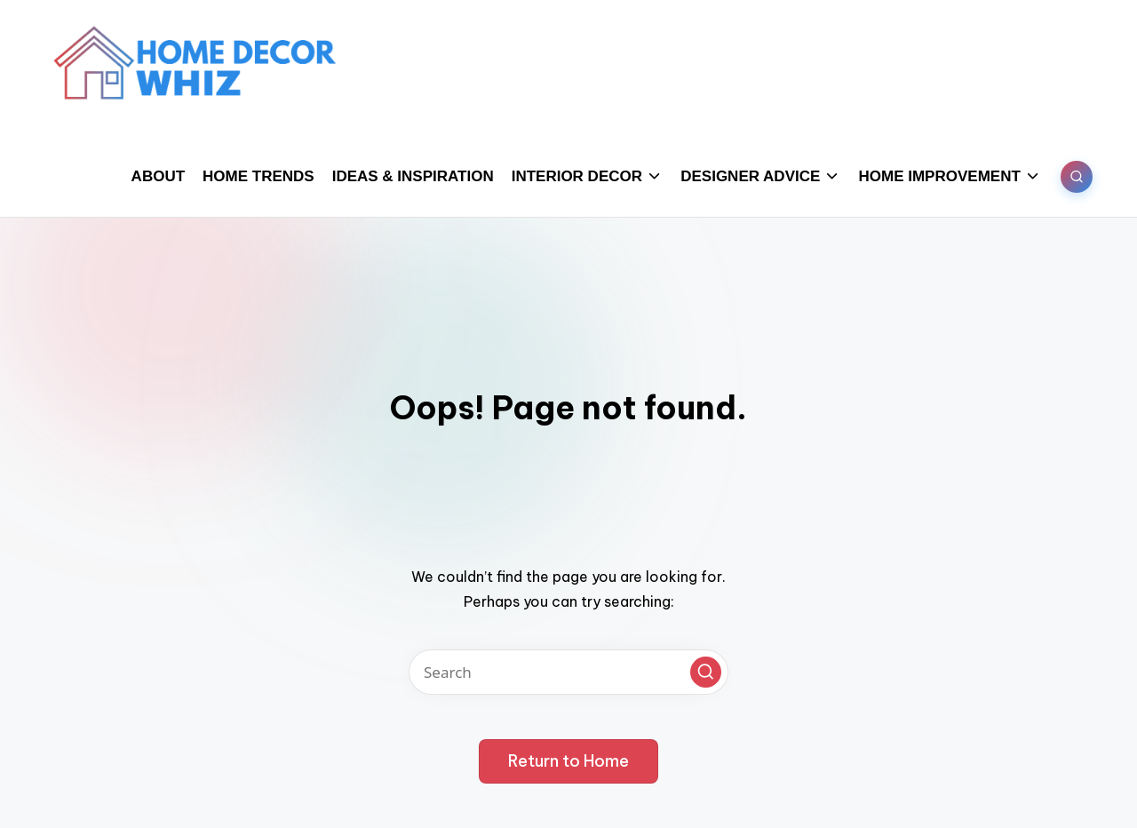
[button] (705, 672)
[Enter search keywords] (568, 672)
